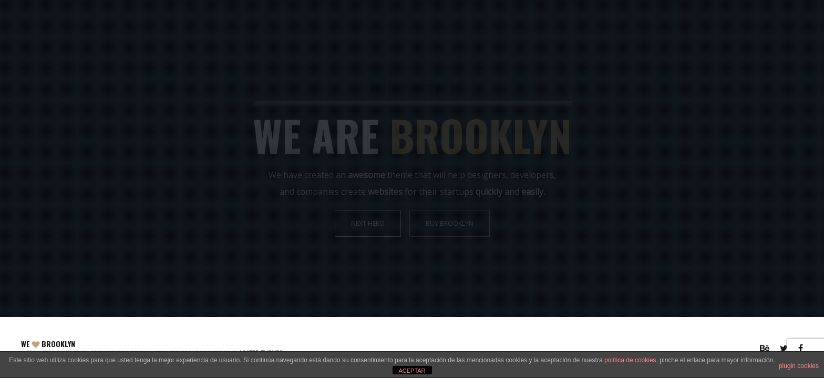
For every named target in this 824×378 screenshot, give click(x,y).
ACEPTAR (411, 371)
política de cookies (630, 360)
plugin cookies (799, 366)
